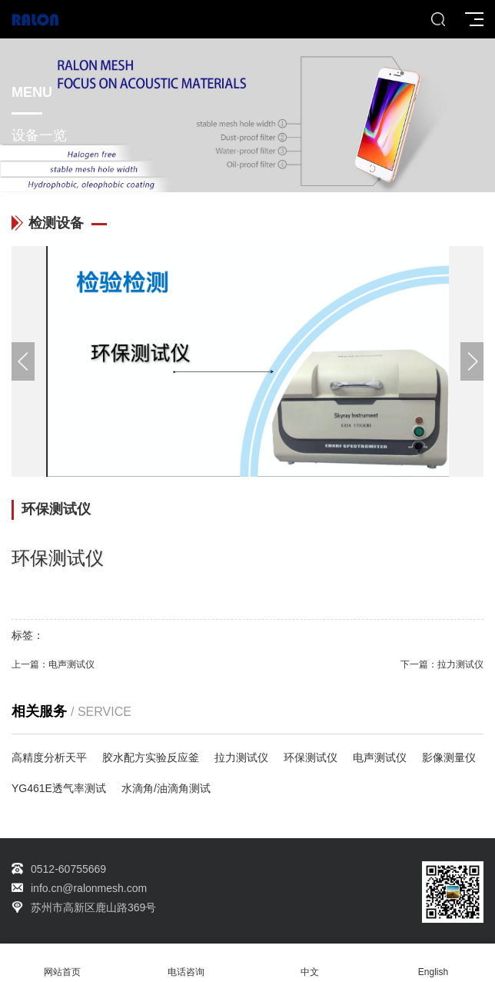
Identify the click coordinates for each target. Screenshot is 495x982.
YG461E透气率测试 (59, 788)
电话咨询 (186, 963)
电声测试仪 (71, 664)
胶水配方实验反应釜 (150, 757)
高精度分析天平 (49, 757)
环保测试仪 (310, 757)
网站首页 (62, 963)
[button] (471, 361)
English (433, 963)
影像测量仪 (449, 757)
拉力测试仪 (460, 664)
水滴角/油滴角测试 (166, 788)
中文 (309, 963)
